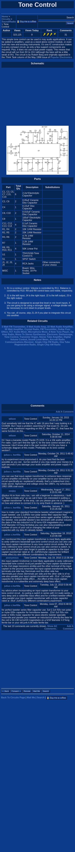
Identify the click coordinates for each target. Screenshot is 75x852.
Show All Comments (50, 627)
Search (40, 697)
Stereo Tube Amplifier (50, 337)
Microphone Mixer (38, 332)
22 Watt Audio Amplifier (60, 327)
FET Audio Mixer (18, 332)
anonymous (12, 558)
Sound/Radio (9, 21)
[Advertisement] (26, 96)
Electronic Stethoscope (59, 334)
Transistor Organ (29, 337)
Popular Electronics (61, 57)
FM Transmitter (48, 329)
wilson (12, 419)
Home (5, 16)
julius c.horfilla (12, 534)
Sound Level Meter (38, 339)
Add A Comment (64, 412)
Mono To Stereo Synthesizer (30, 334)
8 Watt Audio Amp (36, 327)
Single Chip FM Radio (46, 342)
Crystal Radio (31, 329)
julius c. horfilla (12, 455)
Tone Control (11, 337)
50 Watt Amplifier (14, 329)
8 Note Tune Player (59, 332)
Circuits (6, 19)
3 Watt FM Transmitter (13, 327)
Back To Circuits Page (13, 697)
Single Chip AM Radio (49, 344)
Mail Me (31, 697)
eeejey (12, 491)
